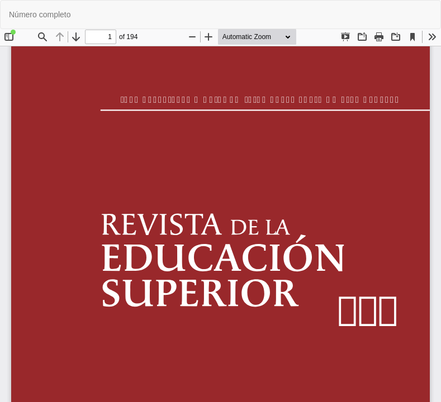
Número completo (40, 14)
